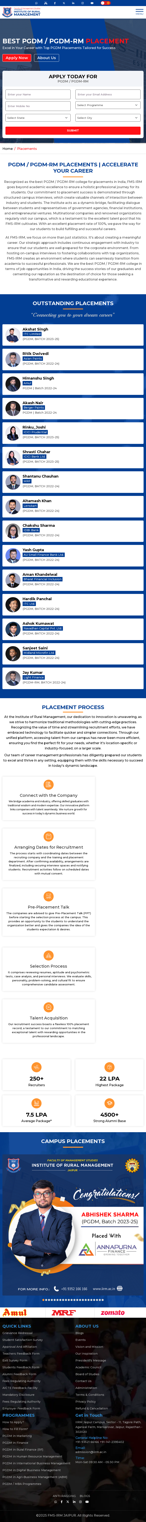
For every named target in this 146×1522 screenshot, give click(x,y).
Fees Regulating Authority (21, 1381)
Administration (86, 1388)
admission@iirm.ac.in (90, 1452)
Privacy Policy (85, 1401)
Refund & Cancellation (91, 1408)
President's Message (90, 1360)
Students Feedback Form (20, 1367)
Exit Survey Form (14, 1360)
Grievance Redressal (17, 1333)
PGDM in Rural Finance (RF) (22, 1449)
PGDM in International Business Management (36, 1463)
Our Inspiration (86, 1353)
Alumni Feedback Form (19, 1374)
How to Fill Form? (15, 1429)
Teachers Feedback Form (21, 1353)
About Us (48, 57)
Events (80, 1340)
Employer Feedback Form (21, 1408)
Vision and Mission (89, 1346)
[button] (43, 1300)
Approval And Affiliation (19, 1346)
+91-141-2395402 (112, 1442)
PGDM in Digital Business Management (31, 1470)
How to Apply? (13, 1422)
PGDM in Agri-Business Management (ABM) (34, 1477)
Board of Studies (87, 1374)
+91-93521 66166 (87, 1442)
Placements (27, 148)
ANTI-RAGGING (64, 1496)
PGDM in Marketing (17, 1436)
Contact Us (83, 1381)
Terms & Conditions (89, 1394)
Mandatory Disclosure (18, 1394)
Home (7, 148)
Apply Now (17, 57)
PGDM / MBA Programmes (21, 1483)
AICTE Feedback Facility (20, 1388)
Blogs (79, 1333)
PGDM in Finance (15, 1442)
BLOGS (85, 1496)
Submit (73, 130)
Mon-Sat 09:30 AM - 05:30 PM (97, 1462)
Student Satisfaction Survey (22, 1340)
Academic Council (88, 1367)
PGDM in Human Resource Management (32, 1456)
